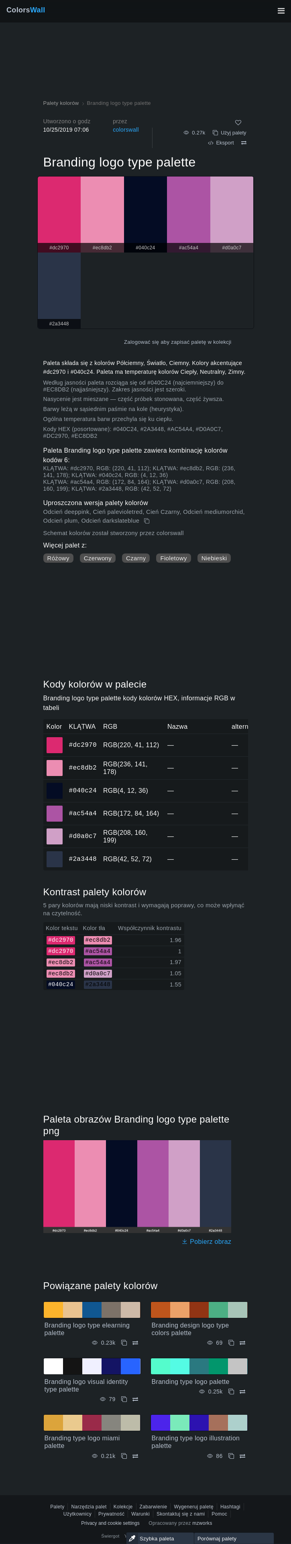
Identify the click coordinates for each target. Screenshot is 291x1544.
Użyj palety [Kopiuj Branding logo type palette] (229, 133)
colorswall (126, 129)
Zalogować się (141, 342)
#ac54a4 (83, 813)
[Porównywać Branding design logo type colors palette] (242, 1342)
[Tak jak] (238, 122)
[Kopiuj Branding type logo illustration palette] (231, 1456)
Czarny (136, 558)
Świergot (110, 1536)
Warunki (140, 1514)
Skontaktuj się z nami (181, 1514)
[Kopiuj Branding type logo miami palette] (124, 1456)
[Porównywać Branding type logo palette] (242, 1391)
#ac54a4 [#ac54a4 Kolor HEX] (55, 808)
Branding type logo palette (191, 1381)
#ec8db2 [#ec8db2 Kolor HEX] (55, 762)
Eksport (221, 143)
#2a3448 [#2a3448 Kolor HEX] (55, 853)
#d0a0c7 (83, 836)
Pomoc (219, 1514)
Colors (25, 10)
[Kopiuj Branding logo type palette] (147, 521)
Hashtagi (230, 1507)
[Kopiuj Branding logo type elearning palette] (124, 1342)
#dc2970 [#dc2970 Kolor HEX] (55, 739)
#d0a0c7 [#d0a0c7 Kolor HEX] (55, 830)
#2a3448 (83, 858)
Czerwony (98, 558)
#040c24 (83, 790)
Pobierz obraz (206, 1241)
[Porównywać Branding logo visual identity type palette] (135, 1399)
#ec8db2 (83, 767)
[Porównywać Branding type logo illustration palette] (242, 1456)
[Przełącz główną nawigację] (281, 10)
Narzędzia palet (88, 1507)
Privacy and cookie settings (110, 1523)
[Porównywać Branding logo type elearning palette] (135, 1342)
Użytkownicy (77, 1514)
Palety (57, 1507)
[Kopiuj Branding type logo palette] (231, 1391)
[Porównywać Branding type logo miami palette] (135, 1456)
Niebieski (214, 558)
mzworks (202, 1523)
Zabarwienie (153, 1507)
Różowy (58, 558)
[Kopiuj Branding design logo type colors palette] (231, 1342)
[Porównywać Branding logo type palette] (244, 143)
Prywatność (111, 1514)
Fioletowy (173, 558)
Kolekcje (123, 1507)
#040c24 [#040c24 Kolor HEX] (55, 785)
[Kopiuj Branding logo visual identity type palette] (124, 1399)
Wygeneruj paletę (193, 1507)
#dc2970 (83, 744)
